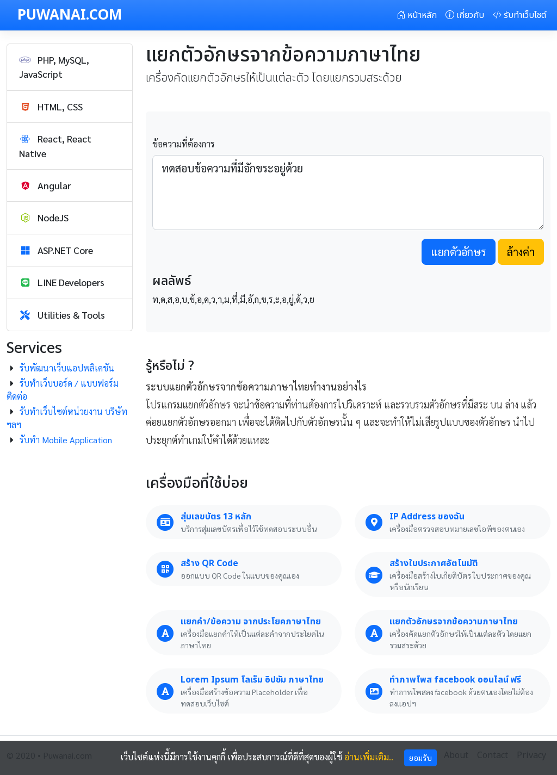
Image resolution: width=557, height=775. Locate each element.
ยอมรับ (420, 757)
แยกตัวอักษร (458, 252)
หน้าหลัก (417, 15)
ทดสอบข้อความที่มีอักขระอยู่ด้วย (348, 192)
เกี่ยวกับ (464, 15)
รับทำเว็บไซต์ (519, 15)
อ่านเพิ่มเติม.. (368, 756)
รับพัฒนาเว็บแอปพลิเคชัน (67, 368)
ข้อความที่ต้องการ (183, 144)
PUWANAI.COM (69, 15)
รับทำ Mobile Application (66, 439)
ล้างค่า (521, 252)
